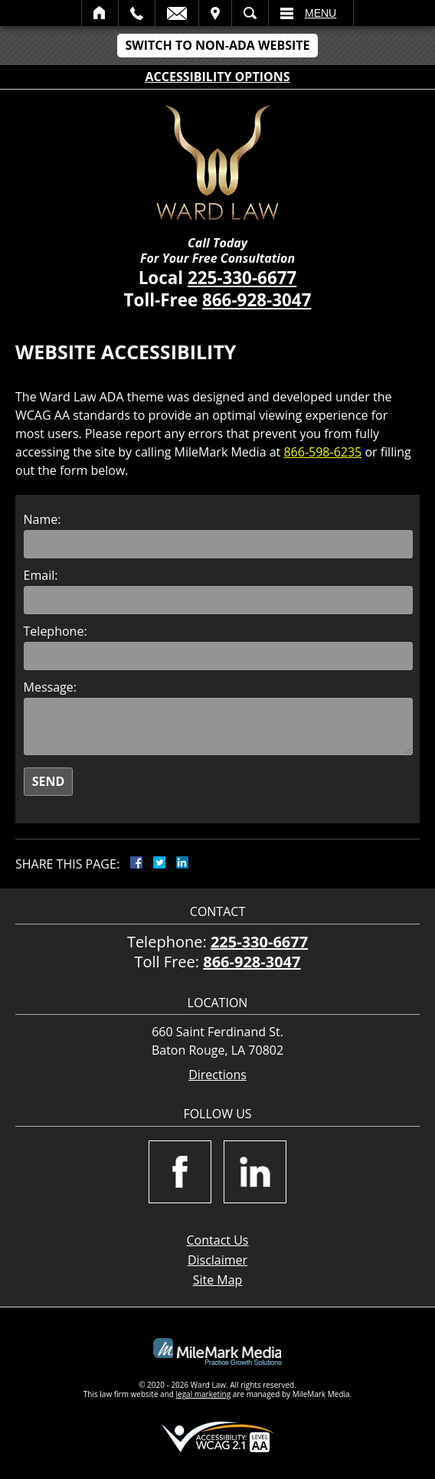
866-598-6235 (322, 451)
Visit (215, 13)
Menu (320, 13)
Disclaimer (217, 1260)
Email (176, 13)
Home (100, 13)
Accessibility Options (218, 76)
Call (137, 13)
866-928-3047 (256, 300)
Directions (217, 1075)
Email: (41, 575)
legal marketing (203, 1394)
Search (250, 13)
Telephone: (55, 631)
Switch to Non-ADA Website (217, 45)
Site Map (218, 1279)
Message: (50, 687)
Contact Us (218, 1240)
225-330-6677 (242, 278)
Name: (42, 519)
